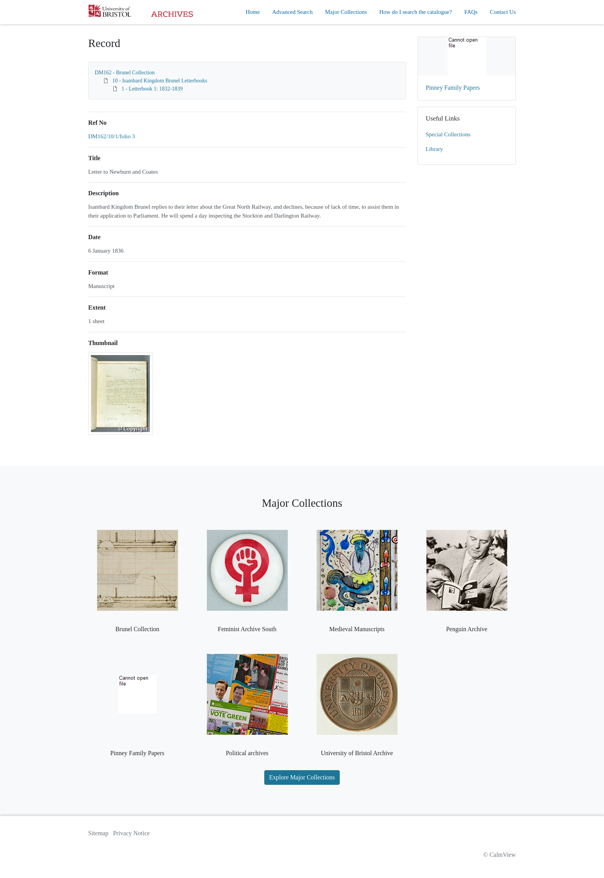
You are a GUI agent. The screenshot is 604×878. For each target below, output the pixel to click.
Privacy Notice (131, 833)
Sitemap (98, 833)
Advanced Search (292, 12)
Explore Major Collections (302, 777)
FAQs (471, 12)
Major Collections (346, 12)
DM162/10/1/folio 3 (111, 136)
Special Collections (448, 134)
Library (434, 149)
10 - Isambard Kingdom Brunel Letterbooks (159, 81)
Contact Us (503, 12)
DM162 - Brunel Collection (124, 72)
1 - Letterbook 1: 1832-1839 (152, 89)
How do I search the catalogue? (415, 12)
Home (253, 12)
